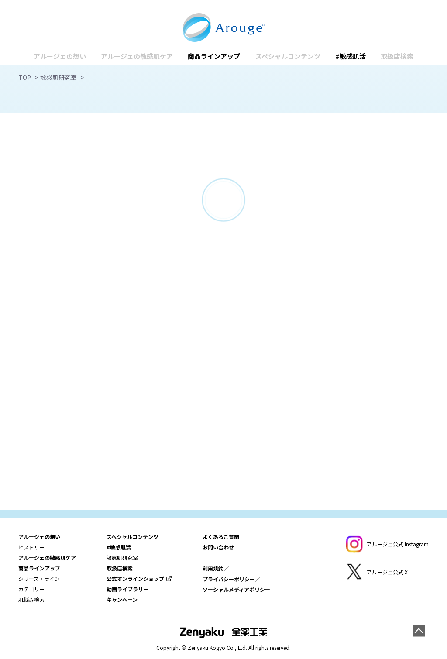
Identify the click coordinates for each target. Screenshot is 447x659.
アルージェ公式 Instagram (398, 544)
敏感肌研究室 (122, 557)
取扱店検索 (397, 56)
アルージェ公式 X (387, 572)
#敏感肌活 (350, 56)
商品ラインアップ (214, 56)
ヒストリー (31, 547)
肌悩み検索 (31, 599)
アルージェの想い (60, 56)
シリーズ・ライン (39, 578)
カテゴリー (31, 589)
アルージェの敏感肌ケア (137, 56)
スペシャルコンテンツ (287, 56)
